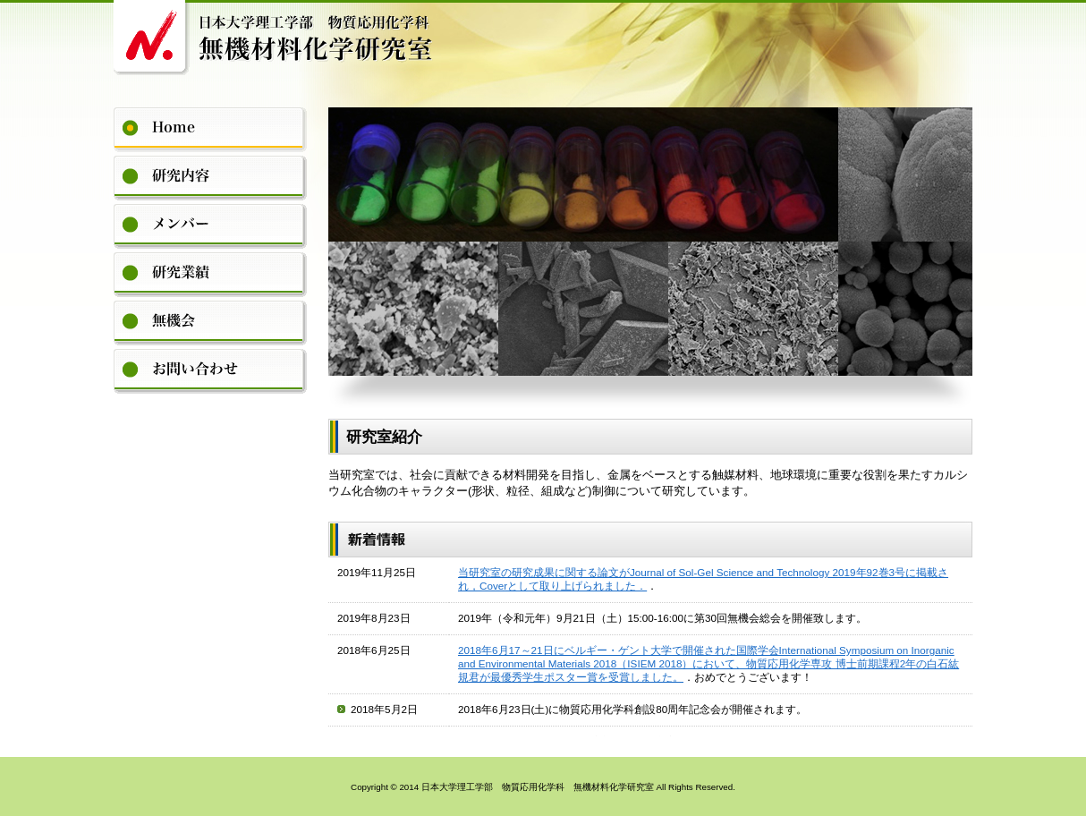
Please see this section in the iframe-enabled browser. (650, 646)
